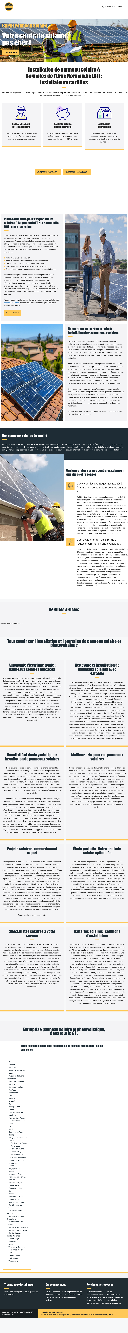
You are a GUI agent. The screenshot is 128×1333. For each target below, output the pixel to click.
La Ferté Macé (14, 1146)
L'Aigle (11, 1140)
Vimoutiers (13, 1261)
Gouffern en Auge (16, 1132)
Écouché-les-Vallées (17, 1121)
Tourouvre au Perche (17, 1250)
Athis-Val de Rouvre (17, 1070)
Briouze (12, 1098)
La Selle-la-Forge (16, 1154)
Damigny (12, 1115)
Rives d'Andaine (15, 1199)
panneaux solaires (11, 303)
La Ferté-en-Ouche (16, 1149)
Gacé (11, 1129)
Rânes (11, 1194)
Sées (11, 1244)
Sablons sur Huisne (16, 1202)
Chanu (11, 1109)
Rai (10, 1191)
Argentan (12, 1067)
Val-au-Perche (14, 1255)
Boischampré (14, 1093)
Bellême (12, 1084)
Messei (11, 1171)
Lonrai (11, 1166)
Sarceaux (12, 1241)
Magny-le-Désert (15, 1168)
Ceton (11, 1104)
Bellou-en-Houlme (16, 1087)
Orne (10, 1062)
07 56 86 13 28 (108, 7)
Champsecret (14, 1107)
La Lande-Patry (15, 1152)
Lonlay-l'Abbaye (15, 1163)
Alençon (12, 1065)
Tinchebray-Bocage (17, 1247)
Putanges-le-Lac (15, 1188)
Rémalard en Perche (17, 1196)
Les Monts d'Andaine (17, 1157)
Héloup (11, 1135)
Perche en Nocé (15, 1185)
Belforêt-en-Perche (16, 1081)
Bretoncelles (14, 1095)
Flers (11, 1126)
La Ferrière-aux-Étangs (18, 1143)
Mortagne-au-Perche (17, 1177)
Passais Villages (15, 1182)
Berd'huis (12, 1090)
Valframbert (14, 1258)
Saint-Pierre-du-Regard (18, 1227)
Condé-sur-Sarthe (16, 1112)
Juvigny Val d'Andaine (18, 1137)
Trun (10, 1253)
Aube (11, 1073)
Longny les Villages (17, 1160)
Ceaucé (12, 1101)
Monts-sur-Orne (15, 1174)
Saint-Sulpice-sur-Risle (18, 1230)
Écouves (12, 1123)
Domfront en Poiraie (17, 1118)
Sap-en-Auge (14, 1238)
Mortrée (12, 1180)
